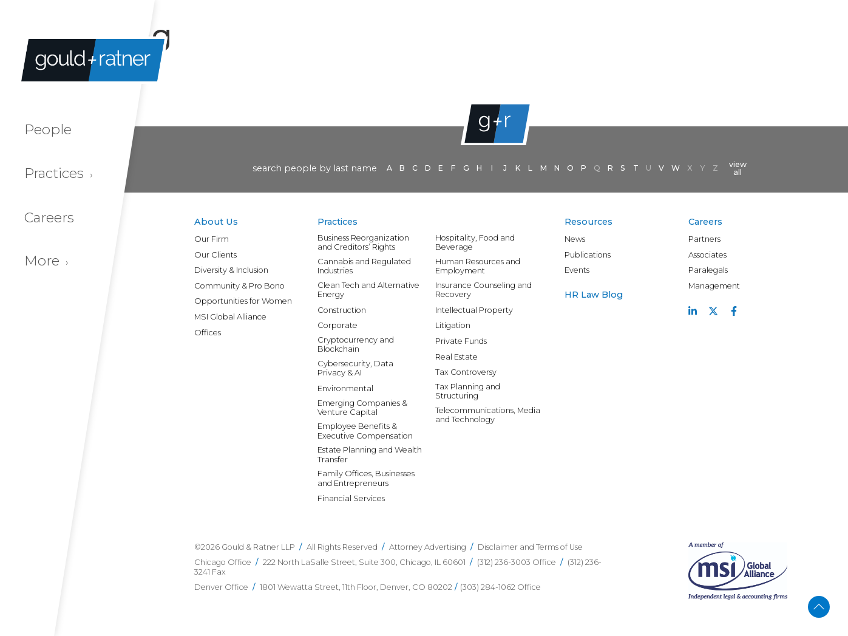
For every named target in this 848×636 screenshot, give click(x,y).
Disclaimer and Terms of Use (530, 547)
